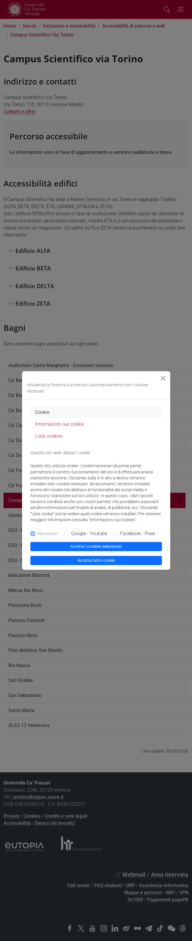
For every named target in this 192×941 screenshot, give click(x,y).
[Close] (163, 378)
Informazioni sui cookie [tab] (59, 424)
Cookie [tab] (42, 412)
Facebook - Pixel (137, 533)
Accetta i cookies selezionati (96, 546)
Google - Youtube (89, 533)
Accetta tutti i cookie (96, 560)
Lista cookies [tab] (49, 436)
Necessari (48, 533)
